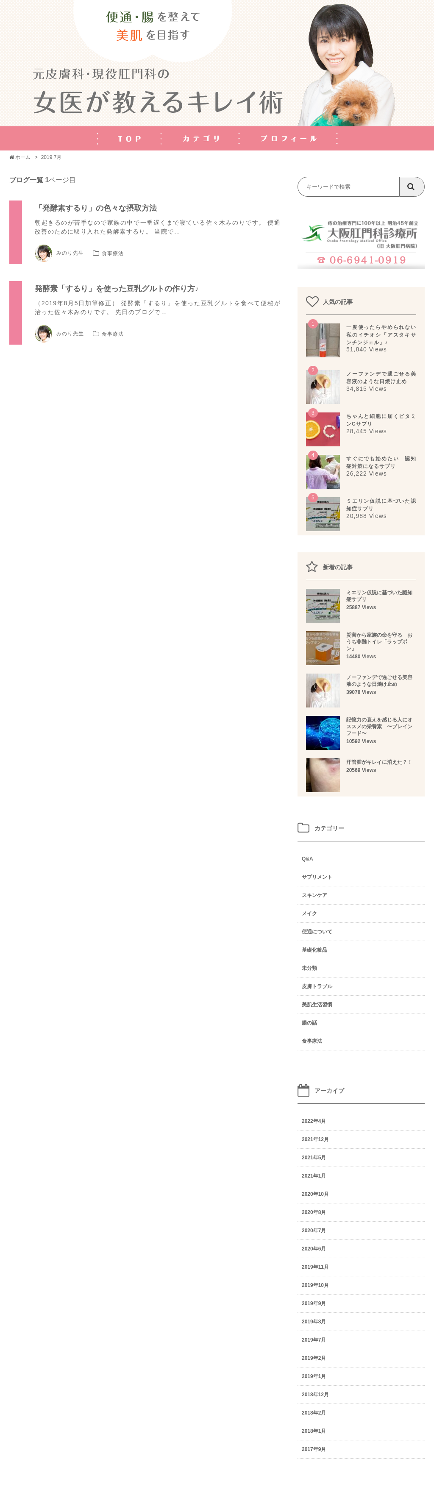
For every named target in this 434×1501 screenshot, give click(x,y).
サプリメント (317, 877)
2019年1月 (314, 1376)
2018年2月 (314, 1413)
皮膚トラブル (317, 986)
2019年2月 (314, 1358)
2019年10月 (315, 1285)
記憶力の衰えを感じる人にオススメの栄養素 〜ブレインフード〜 (361, 731)
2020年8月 (314, 1212)
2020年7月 (314, 1231)
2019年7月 (314, 1340)
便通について (317, 932)
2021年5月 (314, 1158)
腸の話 (309, 1023)
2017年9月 (314, 1449)
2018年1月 (314, 1431)
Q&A (307, 859)
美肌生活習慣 (317, 1005)
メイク (309, 913)
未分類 (309, 968)
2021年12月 (315, 1139)
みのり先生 (59, 253)
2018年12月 (315, 1395)
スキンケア (314, 895)
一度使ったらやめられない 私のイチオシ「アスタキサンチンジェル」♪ (384, 334)
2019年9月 (314, 1303)
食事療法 (113, 253)
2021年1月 (314, 1176)
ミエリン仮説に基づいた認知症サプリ (361, 601)
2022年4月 (314, 1121)
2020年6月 (314, 1249)
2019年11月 (315, 1267)
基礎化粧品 (314, 950)
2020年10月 (315, 1194)
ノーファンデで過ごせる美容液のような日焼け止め (361, 685)
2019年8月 (314, 1322)
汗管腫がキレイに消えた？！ (361, 767)
